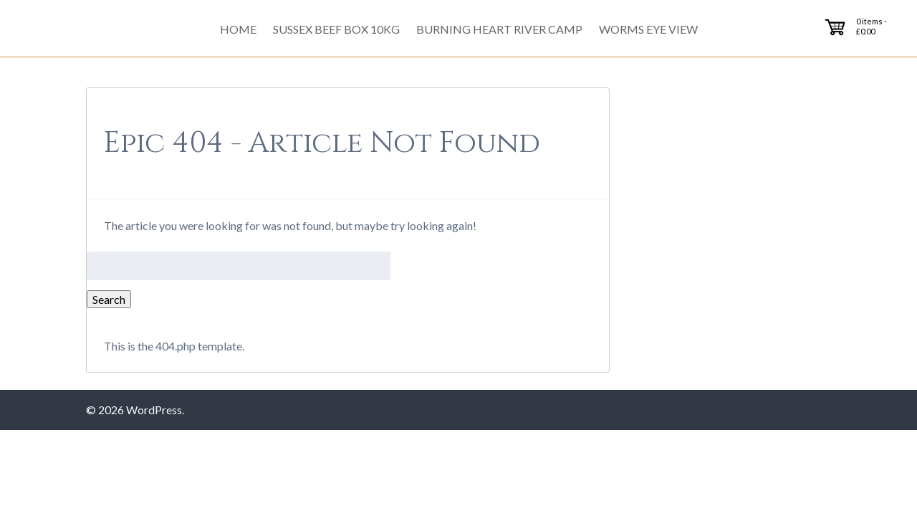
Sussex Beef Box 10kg (336, 29)
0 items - (871, 26)
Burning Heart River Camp (499, 29)
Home (238, 29)
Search (108, 299)
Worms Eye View (648, 29)
